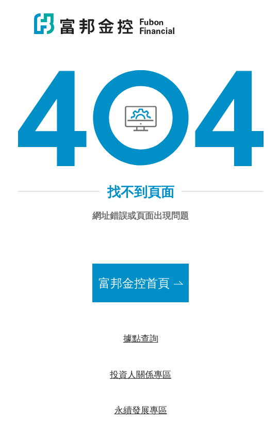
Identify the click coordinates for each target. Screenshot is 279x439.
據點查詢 (140, 338)
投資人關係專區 (140, 374)
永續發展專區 (140, 409)
